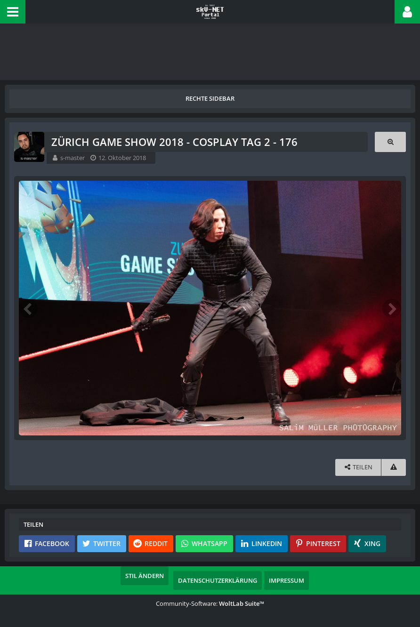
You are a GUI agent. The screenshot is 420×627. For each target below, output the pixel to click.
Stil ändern (144, 575)
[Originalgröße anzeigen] (390, 142)
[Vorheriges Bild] (28, 308)
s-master (72, 157)
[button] (12, 12)
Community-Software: (210, 603)
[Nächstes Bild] (391, 308)
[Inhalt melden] (393, 467)
